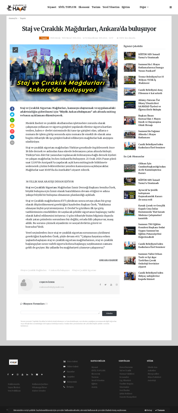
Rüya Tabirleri (154, 377)
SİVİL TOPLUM (67, 7)
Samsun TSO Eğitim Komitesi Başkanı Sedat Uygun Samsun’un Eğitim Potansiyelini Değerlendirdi (151, 230)
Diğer (143, 7)
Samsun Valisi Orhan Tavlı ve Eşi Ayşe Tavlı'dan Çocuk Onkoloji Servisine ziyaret (150, 260)
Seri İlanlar (124, 390)
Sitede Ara (152, 367)
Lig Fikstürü (125, 380)
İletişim (68, 387)
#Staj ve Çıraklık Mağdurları (33, 270)
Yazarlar (69, 371)
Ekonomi (84, 7)
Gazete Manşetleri (127, 397)
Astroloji (152, 380)
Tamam (160, 410)
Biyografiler (153, 374)
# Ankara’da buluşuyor (59, 270)
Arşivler (69, 376)
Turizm (96, 7)
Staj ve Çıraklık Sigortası (42, 187)
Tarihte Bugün (126, 383)
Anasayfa (13, 18)
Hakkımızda (14, 384)
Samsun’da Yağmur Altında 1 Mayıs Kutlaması (149, 134)
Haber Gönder (39, 390)
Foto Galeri (70, 361)
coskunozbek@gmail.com (51, 287)
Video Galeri (70, 366)
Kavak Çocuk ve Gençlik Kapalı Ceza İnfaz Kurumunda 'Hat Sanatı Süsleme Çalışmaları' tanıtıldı (151, 212)
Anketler (152, 370)
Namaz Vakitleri (126, 374)
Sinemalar (124, 387)
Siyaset (51, 7)
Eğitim (126, 7)
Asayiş (94, 387)
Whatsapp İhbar (39, 387)
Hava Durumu (126, 367)
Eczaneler (124, 377)
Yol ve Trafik (125, 370)
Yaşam (23, 18)
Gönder (109, 313)
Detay (148, 410)
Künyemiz (70, 382)
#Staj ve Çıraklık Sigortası (84, 270)
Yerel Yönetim (111, 7)
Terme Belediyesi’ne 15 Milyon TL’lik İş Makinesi (151, 80)
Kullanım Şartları (40, 384)
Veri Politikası (14, 390)
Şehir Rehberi (125, 393)
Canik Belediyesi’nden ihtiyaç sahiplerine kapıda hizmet (150, 276)
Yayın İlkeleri (14, 387)
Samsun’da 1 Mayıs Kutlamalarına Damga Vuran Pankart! (151, 67)
